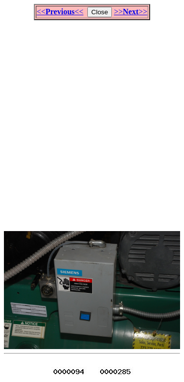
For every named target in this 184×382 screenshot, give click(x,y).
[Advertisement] (92, 121)
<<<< (60, 11)
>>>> (130, 11)
